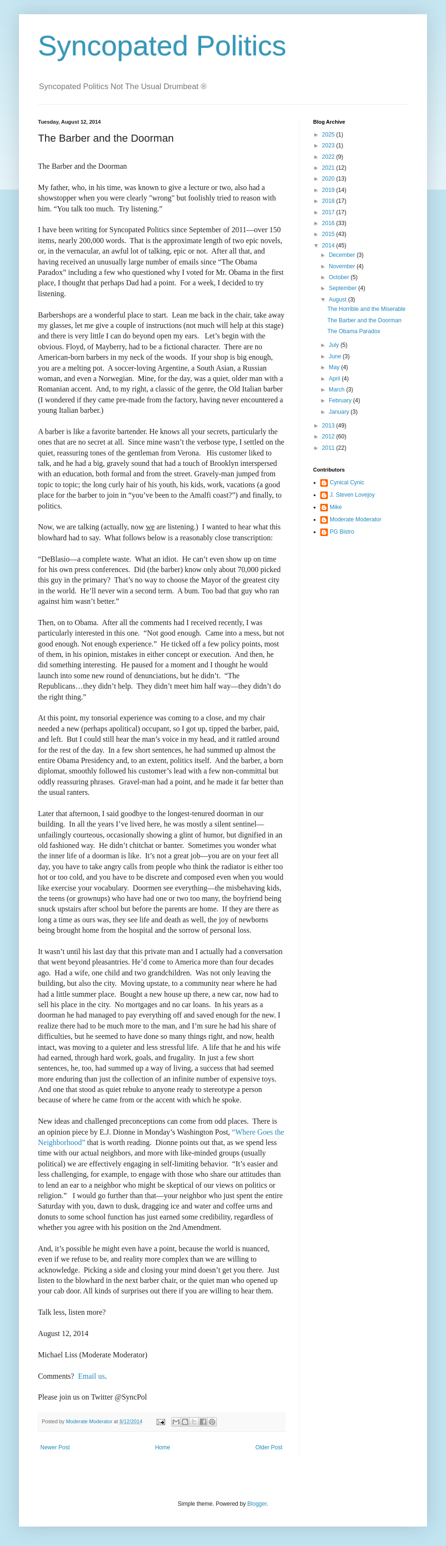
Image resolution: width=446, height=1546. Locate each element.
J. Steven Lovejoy (352, 494)
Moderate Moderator (355, 519)
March (337, 389)
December (343, 255)
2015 (329, 234)
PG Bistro (342, 531)
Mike (336, 507)
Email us (91, 1376)
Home (162, 1447)
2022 (329, 157)
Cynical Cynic (347, 482)
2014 (329, 245)
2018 (329, 201)
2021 (329, 167)
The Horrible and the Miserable (366, 309)
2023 (329, 145)
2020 (329, 178)
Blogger (257, 1504)
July (335, 345)
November (343, 266)
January (340, 412)
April (335, 378)
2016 (329, 223)
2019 (329, 190)
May (335, 367)
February (341, 400)
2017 (329, 212)
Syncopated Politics (162, 46)
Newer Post (55, 1447)
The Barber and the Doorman (364, 320)
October (340, 277)
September (343, 288)
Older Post (268, 1447)
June (336, 356)
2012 (329, 436)
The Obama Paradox (353, 331)
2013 (329, 425)
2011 (329, 448)
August (338, 299)
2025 (329, 134)
